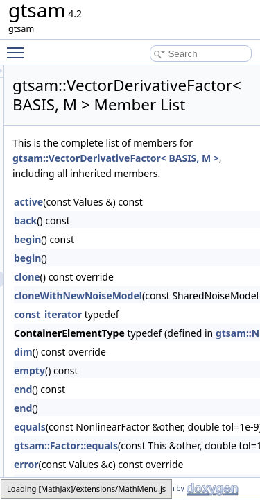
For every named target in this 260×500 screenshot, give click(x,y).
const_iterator (126, 364)
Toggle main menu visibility (19, 46)
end (101, 439)
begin (105, 289)
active (106, 251)
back (103, 270)
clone (105, 326)
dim (101, 401)
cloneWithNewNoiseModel (156, 345)
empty (107, 420)
